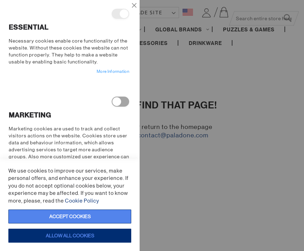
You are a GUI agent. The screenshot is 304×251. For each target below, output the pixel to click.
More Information (113, 71)
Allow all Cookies (70, 235)
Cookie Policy (82, 201)
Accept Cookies (70, 216)
